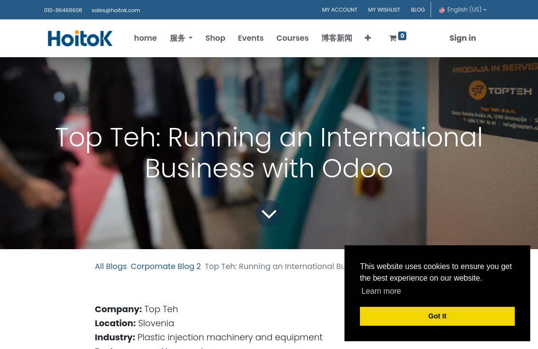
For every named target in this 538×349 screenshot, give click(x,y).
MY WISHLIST (384, 10)
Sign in (462, 38)
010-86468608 (63, 10)
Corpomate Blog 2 (166, 266)
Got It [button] (437, 316)
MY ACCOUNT (340, 10)
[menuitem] (145, 38)
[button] (368, 38)
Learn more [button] (381, 291)
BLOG (418, 10)
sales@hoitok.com (115, 10)
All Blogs (111, 266)
